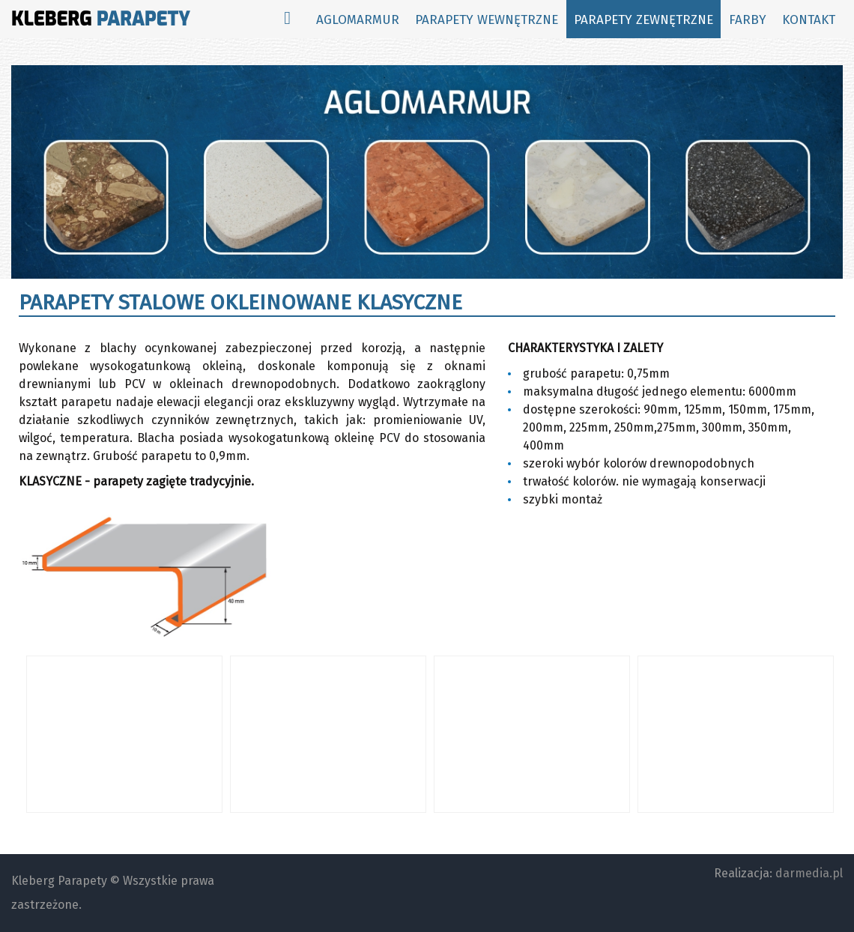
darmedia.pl (809, 873)
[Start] (287, 19)
